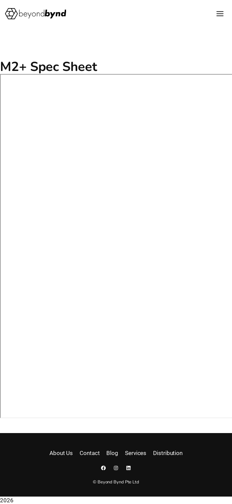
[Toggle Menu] (220, 14)
